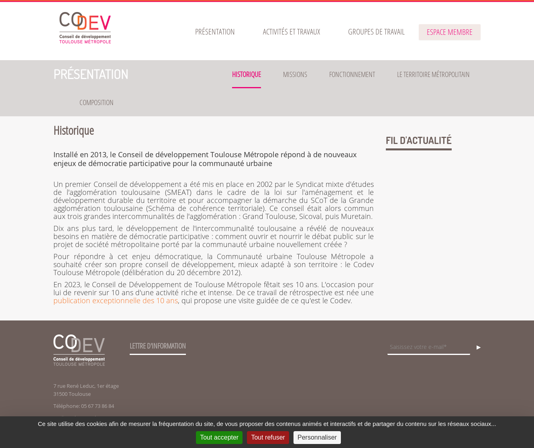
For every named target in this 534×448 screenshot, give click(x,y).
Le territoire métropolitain (433, 74)
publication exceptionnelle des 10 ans (115, 300)
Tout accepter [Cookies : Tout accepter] (219, 437)
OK (476, 347)
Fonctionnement (352, 74)
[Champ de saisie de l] (428, 347)
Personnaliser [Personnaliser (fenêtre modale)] (317, 437)
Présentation (90, 74)
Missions (295, 74)
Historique (246, 74)
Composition (96, 102)
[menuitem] (215, 32)
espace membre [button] (450, 31)
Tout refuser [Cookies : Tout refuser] (268, 437)
